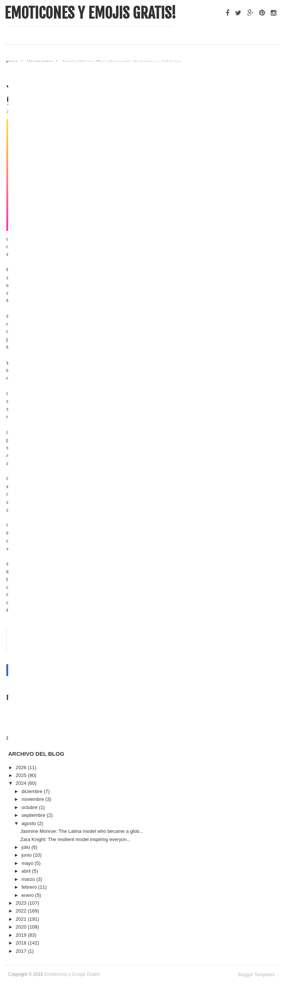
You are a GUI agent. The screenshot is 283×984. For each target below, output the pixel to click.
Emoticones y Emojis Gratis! (90, 13)
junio (27, 855)
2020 (22, 927)
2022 (22, 911)
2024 (22, 783)
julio (27, 847)
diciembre (33, 791)
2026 (22, 767)
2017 (22, 951)
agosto (30, 823)
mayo (28, 863)
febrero (30, 887)
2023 (22, 903)
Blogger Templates (256, 974)
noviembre (33, 799)
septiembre (34, 815)
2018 (22, 943)
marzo (29, 879)
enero (28, 895)
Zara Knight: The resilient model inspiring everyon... (75, 839)
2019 (22, 935)
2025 (22, 775)
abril (27, 871)
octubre (30, 807)
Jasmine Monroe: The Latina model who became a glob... (81, 831)
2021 (22, 919)
